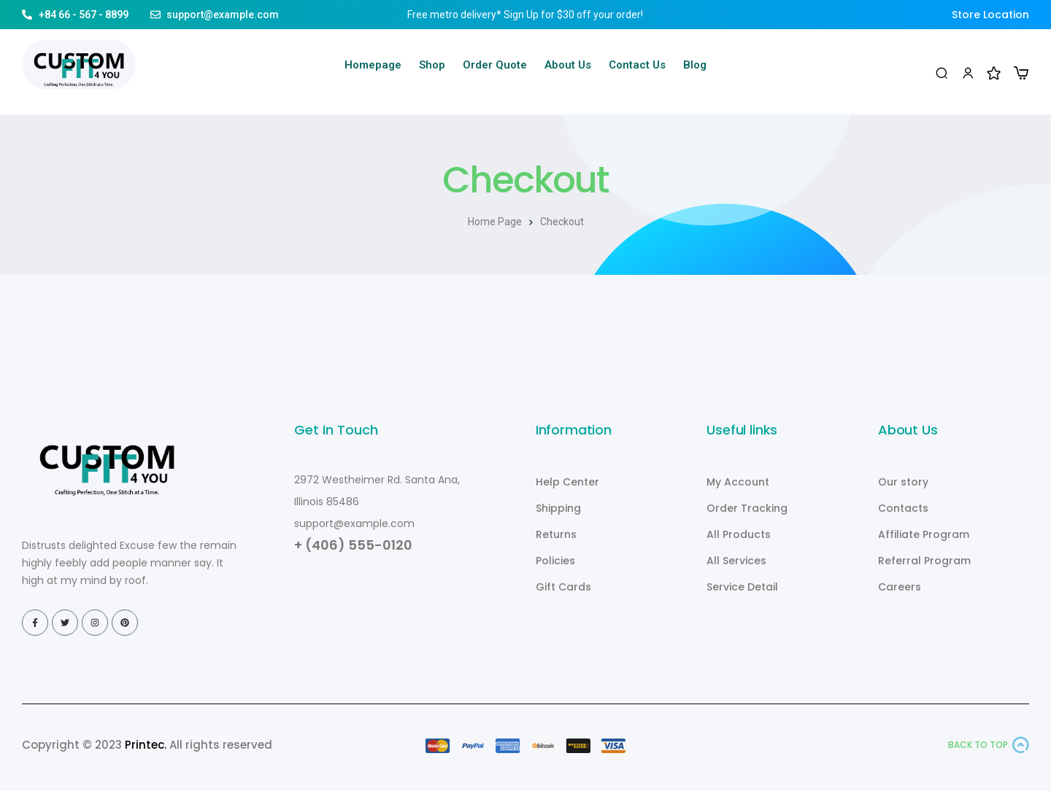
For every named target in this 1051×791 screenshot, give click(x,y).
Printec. (145, 744)
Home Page (495, 221)
